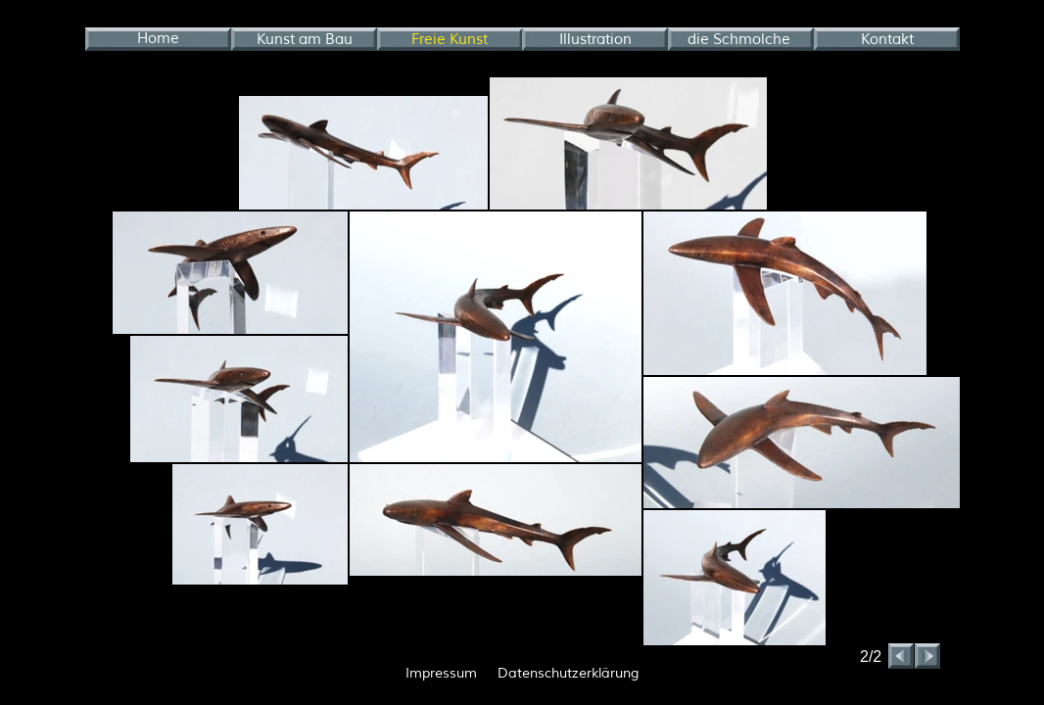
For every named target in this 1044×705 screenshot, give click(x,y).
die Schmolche (739, 39)
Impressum (441, 673)
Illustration (595, 39)
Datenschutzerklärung (568, 673)
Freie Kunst (449, 39)
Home (158, 38)
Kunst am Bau (305, 39)
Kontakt (887, 39)
